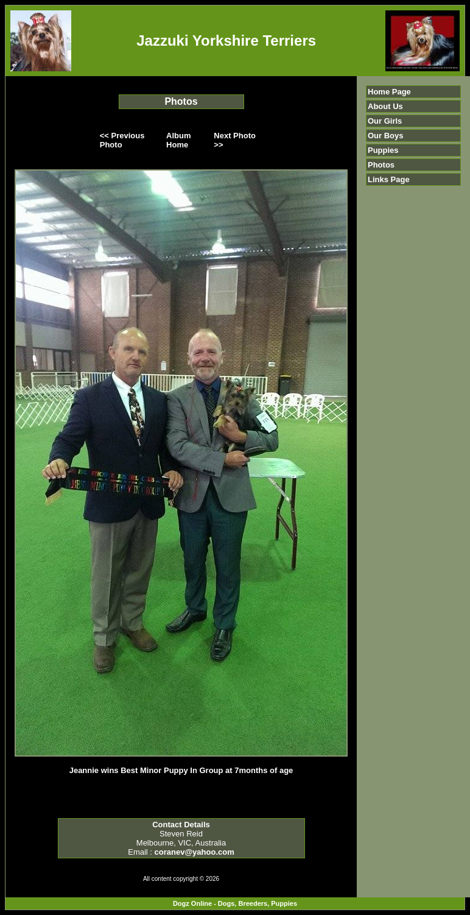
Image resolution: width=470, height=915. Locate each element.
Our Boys (386, 135)
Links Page (389, 179)
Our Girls (385, 120)
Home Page (389, 91)
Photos (381, 164)
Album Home (178, 140)
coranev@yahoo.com (194, 852)
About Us (385, 106)
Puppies (383, 150)
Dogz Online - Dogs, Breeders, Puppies (235, 903)
